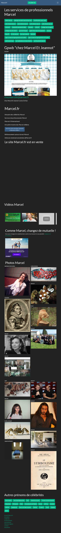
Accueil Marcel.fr (8, 515)
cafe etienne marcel (10, 24)
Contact (6, 525)
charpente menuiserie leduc (19, 27)
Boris (6, 510)
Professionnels (8, 520)
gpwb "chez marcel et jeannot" (37, 30)
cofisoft (37, 27)
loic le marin (8, 500)
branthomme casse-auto (40, 20)
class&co (30, 27)
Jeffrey (7, 507)
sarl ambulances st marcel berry (24, 41)
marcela (33, 34)
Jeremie (52, 504)
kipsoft (7, 34)
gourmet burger (23, 30)
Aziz (28, 500)
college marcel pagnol (47, 27)
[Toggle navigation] (58, 2)
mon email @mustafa (19, 500)
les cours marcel (24, 34)
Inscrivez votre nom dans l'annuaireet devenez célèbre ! (15, 129)
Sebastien (7, 504)
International (7, 522)
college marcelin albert (11, 30)
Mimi (21, 504)
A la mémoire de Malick (31, 504)
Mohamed (15, 504)
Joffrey (46, 504)
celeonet (7, 27)
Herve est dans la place (25, 507)
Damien (53, 507)
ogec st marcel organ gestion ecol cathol (15, 37)
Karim (40, 504)
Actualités (7, 517)
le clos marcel (14, 34)
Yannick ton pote (35, 500)
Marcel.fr (4, 3)
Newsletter (7, 527)
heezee (49, 30)
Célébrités (32, 2)
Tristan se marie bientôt (48, 500)
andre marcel (8, 20)
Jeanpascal (14, 507)
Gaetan (35, 507)
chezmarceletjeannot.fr (16, 97)
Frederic (41, 507)
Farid (47, 507)
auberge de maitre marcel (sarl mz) (23, 20)
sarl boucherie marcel (39, 41)
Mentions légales (8, 524)
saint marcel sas (9, 41)
